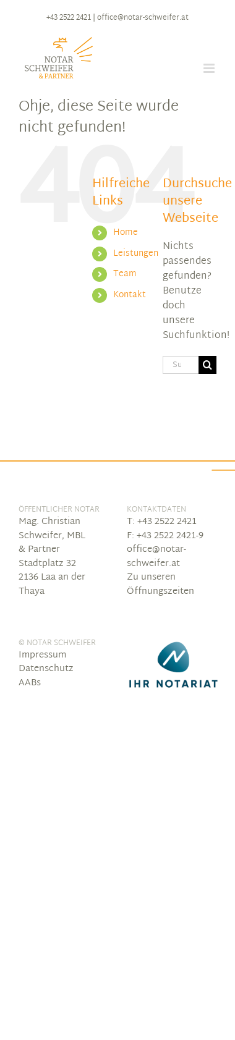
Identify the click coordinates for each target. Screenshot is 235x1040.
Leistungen (135, 253)
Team (125, 274)
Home (125, 232)
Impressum (42, 655)
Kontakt (129, 295)
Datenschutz (46, 669)
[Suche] (207, 365)
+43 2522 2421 (68, 18)
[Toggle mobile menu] (209, 68)
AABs (30, 683)
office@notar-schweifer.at (143, 18)
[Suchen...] (181, 365)
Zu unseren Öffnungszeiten (160, 584)
